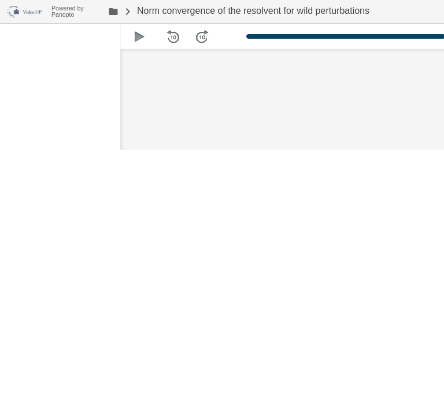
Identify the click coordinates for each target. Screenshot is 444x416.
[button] (139, 36)
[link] (113, 11)
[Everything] (26, 10)
